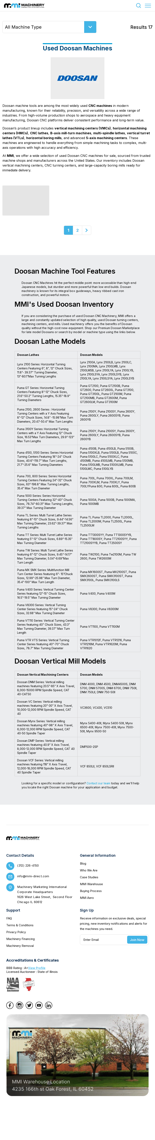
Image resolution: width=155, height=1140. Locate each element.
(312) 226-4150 (28, 865)
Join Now (137, 940)
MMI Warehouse (91, 884)
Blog (83, 863)
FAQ (9, 918)
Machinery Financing (20, 939)
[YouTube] (39, 1008)
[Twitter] (29, 1008)
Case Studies (89, 877)
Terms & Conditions (20, 925)
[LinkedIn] (48, 1008)
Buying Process (91, 891)
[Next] (86, 230)
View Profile (36, 968)
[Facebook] (10, 1008)
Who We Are (88, 870)
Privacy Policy (16, 932)
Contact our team (98, 783)
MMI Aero (87, 898)
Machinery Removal (20, 946)
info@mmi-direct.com (33, 876)
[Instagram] (19, 1008)
